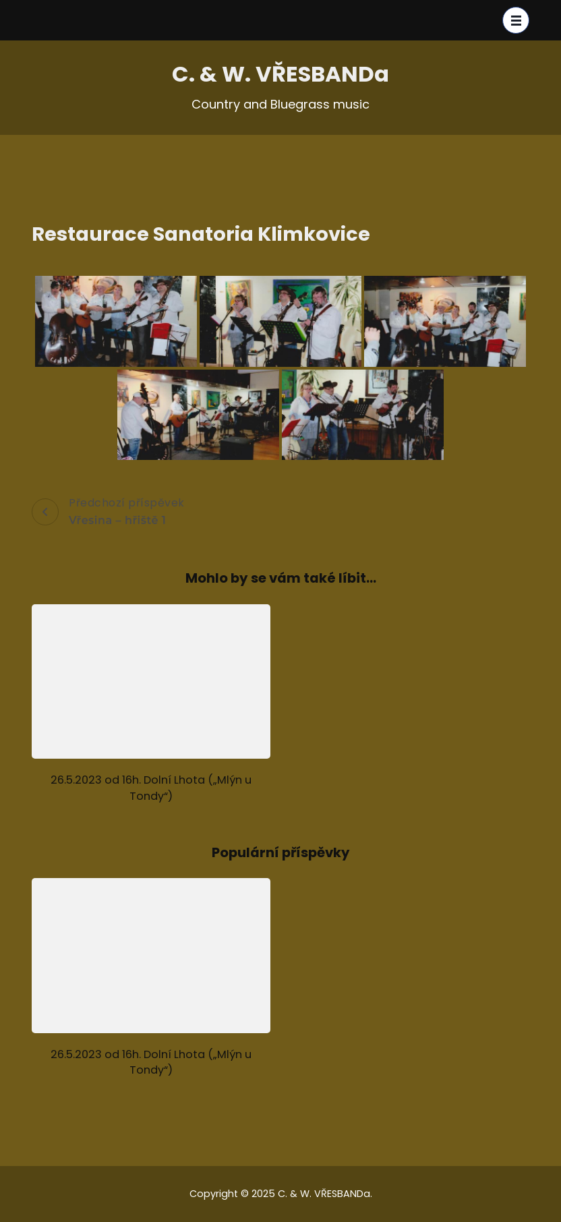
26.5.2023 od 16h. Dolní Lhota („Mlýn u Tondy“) (151, 787)
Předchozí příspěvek (108, 512)
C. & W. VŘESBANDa (280, 74)
